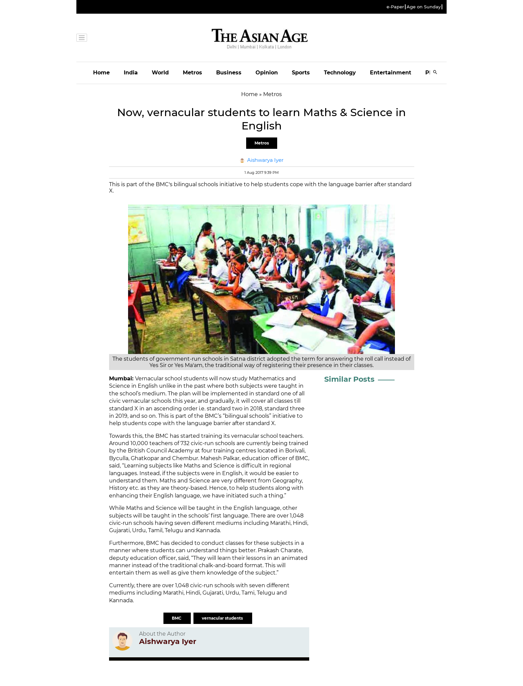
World (160, 72)
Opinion (266, 72)
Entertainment (390, 72)
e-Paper (395, 6)
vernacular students (223, 618)
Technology (340, 72)
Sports (301, 72)
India (131, 72)
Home (101, 72)
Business (228, 72)
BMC (177, 618)
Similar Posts (349, 379)
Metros (192, 72)
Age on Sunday (424, 6)
